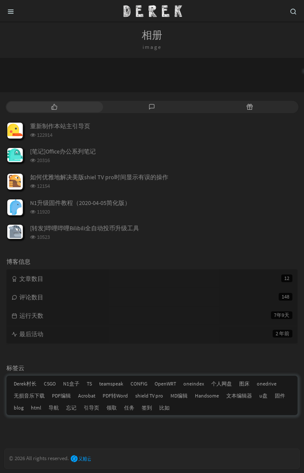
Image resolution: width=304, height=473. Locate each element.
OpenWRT (165, 383)
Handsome (207, 395)
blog (19, 407)
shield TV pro (149, 395)
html (36, 407)
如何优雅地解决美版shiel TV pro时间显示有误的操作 (99, 177)
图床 (244, 383)
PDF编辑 (61, 395)
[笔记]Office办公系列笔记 (63, 151)
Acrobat (86, 395)
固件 (280, 395)
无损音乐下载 (29, 395)
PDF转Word (115, 395)
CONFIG (139, 383)
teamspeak (111, 383)
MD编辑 (179, 395)
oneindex (193, 383)
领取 (111, 407)
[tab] (54, 107)
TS (89, 383)
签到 (147, 407)
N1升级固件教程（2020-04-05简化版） (80, 203)
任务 (129, 407)
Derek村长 (25, 383)
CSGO (50, 383)
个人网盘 (221, 383)
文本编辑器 (239, 395)
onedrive (267, 383)
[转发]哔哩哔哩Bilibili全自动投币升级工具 (84, 228)
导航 (54, 407)
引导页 (91, 407)
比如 (164, 407)
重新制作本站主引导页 (60, 126)
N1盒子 (71, 383)
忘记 (71, 407)
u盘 (263, 395)
